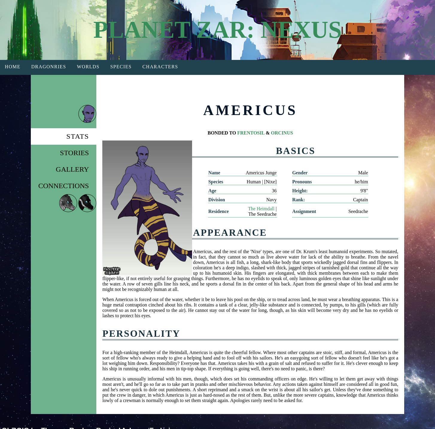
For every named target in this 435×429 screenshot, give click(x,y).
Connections (63, 186)
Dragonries (48, 66)
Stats (77, 136)
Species (121, 66)
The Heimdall (261, 208)
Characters (160, 66)
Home (12, 66)
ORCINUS (282, 132)
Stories (74, 153)
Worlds (88, 66)
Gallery (72, 169)
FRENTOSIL (250, 132)
